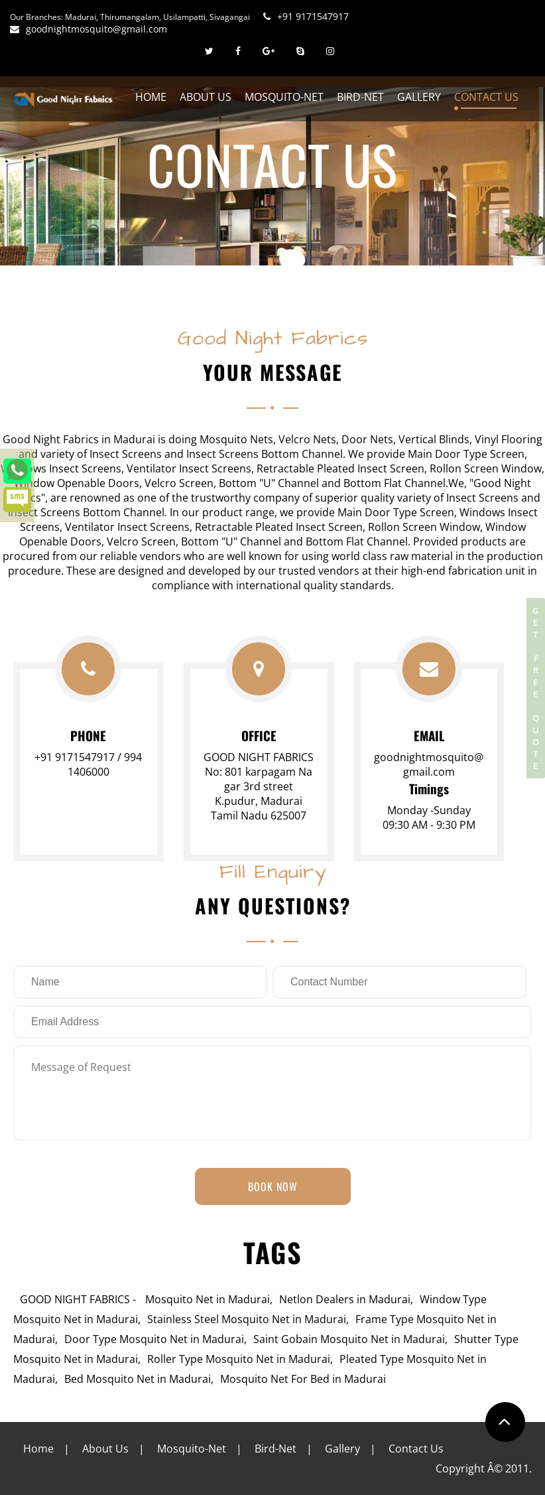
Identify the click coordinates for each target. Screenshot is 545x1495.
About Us (205, 97)
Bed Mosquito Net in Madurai (137, 1379)
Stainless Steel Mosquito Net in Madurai (246, 1319)
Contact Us (486, 97)
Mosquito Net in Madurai (207, 1299)
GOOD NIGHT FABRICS (75, 1299)
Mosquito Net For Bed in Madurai (303, 1379)
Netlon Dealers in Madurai (344, 1299)
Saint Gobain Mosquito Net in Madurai (349, 1339)
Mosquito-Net (284, 97)
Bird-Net (360, 97)
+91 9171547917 (306, 16)
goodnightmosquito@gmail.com (88, 29)
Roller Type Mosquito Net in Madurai (238, 1359)
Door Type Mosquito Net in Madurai (154, 1339)
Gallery (419, 97)
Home (150, 97)
